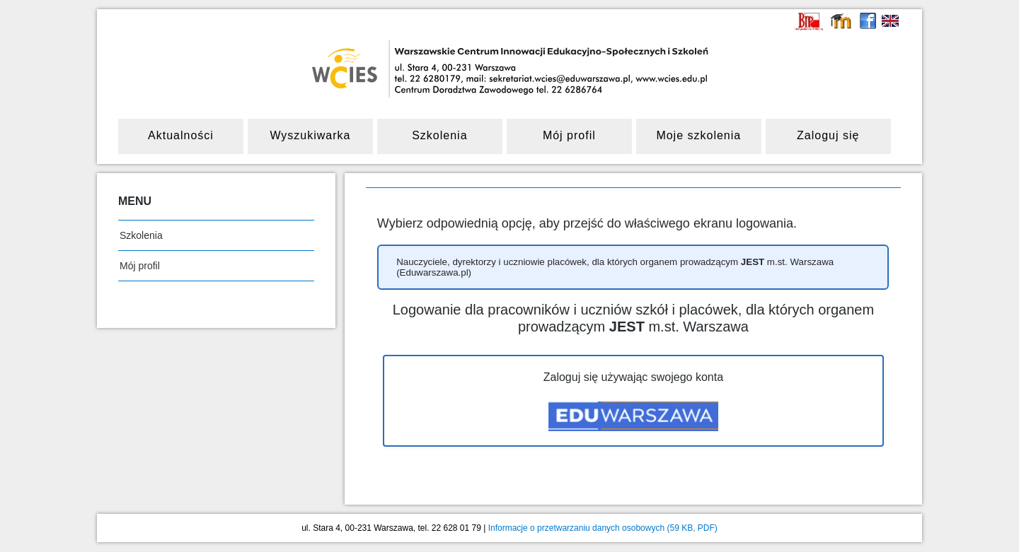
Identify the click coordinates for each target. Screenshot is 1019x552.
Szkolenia (439, 135)
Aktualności (181, 135)
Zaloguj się (828, 135)
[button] (633, 267)
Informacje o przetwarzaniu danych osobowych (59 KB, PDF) (603, 528)
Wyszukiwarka (310, 135)
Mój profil (569, 135)
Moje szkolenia (698, 135)
